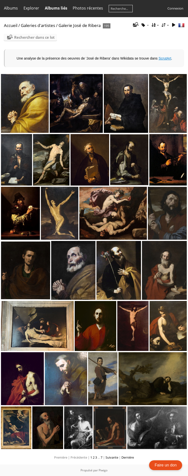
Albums (11, 8)
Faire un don (166, 465)
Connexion (175, 8)
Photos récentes (88, 8)
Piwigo (103, 470)
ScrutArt (165, 58)
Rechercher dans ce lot (34, 37)
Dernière (127, 457)
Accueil (10, 25)
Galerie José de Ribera (80, 25)
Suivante (112, 457)
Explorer (31, 8)
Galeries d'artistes (38, 25)
